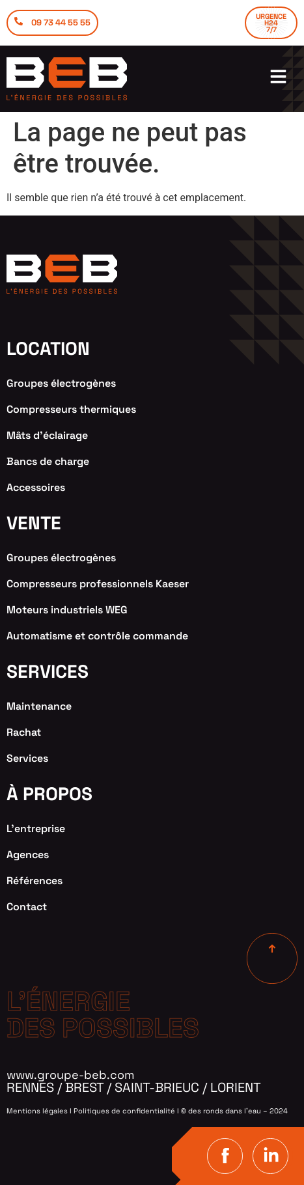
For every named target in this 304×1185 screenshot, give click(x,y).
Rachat (24, 732)
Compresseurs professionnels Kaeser (98, 584)
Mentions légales (37, 1110)
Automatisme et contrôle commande (97, 636)
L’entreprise (36, 828)
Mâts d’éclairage (47, 435)
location (48, 348)
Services (27, 758)
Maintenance (39, 706)
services (48, 671)
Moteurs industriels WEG (67, 610)
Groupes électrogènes (61, 383)
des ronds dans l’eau (224, 1110)
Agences (28, 854)
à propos (49, 793)
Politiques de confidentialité (124, 1110)
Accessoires (36, 487)
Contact (27, 906)
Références (34, 880)
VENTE (34, 523)
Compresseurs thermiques (71, 409)
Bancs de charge (48, 461)
